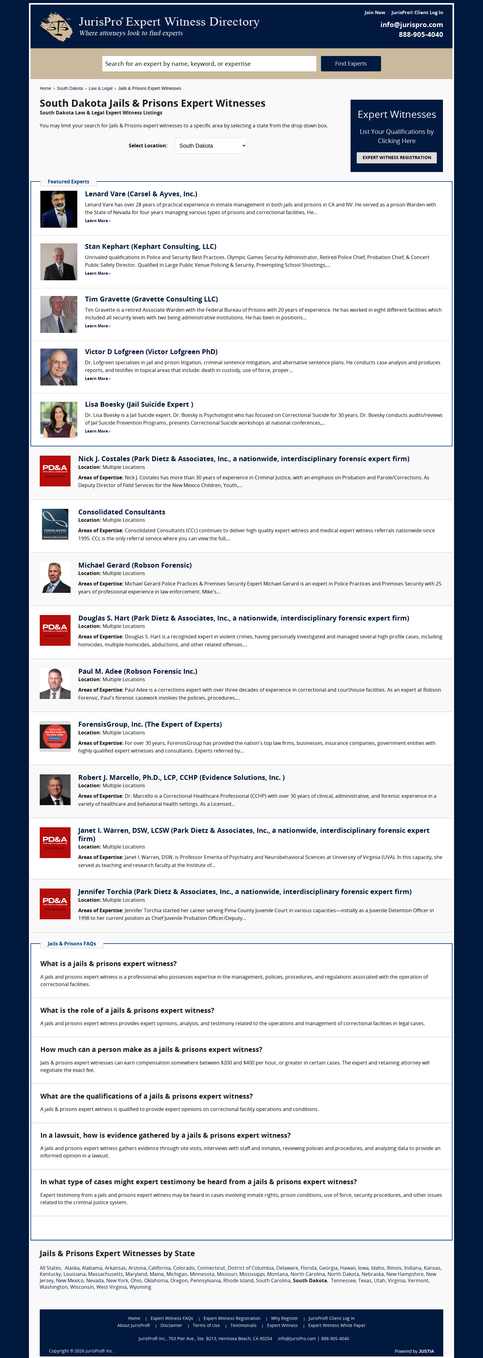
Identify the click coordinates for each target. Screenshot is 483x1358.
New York (117, 1281)
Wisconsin (82, 1287)
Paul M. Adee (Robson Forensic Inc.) (137, 672)
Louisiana (74, 1274)
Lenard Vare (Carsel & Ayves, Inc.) (141, 194)
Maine (157, 1274)
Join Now (375, 13)
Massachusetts (105, 1274)
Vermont (418, 1281)
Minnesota (202, 1274)
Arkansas (115, 1268)
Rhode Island (238, 1281)
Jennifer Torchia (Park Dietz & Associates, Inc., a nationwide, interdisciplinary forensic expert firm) (245, 892)
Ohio (136, 1281)
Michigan (176, 1274)
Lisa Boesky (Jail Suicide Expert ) (139, 405)
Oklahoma (156, 1281)
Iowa (363, 1268)
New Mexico (70, 1281)
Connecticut (211, 1268)
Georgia (328, 1268)
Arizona (137, 1268)
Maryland (136, 1274)
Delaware (287, 1268)
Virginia (396, 1281)
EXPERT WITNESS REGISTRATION (397, 158)
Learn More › (97, 221)
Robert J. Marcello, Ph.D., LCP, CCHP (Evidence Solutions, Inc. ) (181, 778)
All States (50, 1268)
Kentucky (50, 1274)
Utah (379, 1281)
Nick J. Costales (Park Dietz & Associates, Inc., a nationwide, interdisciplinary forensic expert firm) (243, 459)
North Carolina (307, 1274)
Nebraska (373, 1274)
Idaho (377, 1268)
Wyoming (140, 1287)
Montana (277, 1274)
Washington (54, 1287)
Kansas (432, 1268)
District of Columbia (251, 1268)
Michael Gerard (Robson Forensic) (135, 565)
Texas (364, 1281)
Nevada (95, 1281)
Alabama (92, 1268)
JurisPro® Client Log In (417, 13)
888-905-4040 (421, 35)
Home (45, 88)
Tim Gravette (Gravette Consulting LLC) (151, 299)
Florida (309, 1268)
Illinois (394, 1268)
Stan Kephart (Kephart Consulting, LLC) (150, 247)
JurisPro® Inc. (99, 1351)
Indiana (412, 1268)
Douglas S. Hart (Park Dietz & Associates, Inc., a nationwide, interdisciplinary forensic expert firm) (243, 618)
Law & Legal (100, 88)
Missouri (227, 1274)
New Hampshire (405, 1274)
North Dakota (343, 1274)
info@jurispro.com (411, 25)
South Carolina (273, 1281)
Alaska (72, 1268)
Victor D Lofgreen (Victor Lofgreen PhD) (151, 352)
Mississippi (252, 1274)
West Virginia (111, 1287)
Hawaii (347, 1268)
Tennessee (343, 1281)
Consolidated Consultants (121, 512)
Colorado (184, 1268)
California (159, 1268)
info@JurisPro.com (297, 1339)
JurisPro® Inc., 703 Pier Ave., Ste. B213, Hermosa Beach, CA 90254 (205, 1339)
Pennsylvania (205, 1281)
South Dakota (70, 88)
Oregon (179, 1281)
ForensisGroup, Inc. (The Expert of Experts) (150, 725)
